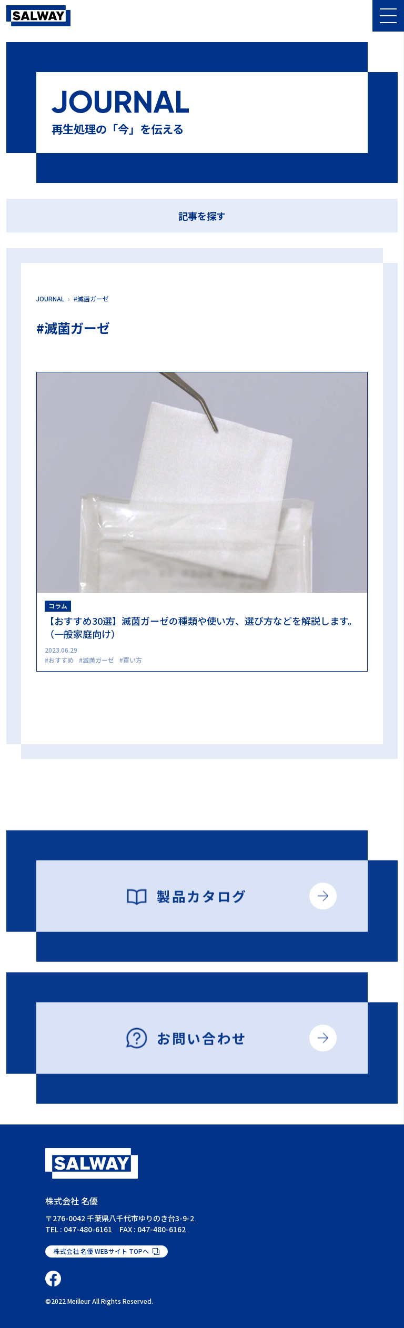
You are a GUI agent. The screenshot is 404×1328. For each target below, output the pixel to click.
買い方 (132, 659)
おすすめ (61, 659)
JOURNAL (50, 298)
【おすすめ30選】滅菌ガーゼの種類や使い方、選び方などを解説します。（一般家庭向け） (201, 627)
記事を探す (202, 215)
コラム (57, 605)
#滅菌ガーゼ (91, 298)
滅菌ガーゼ (98, 659)
